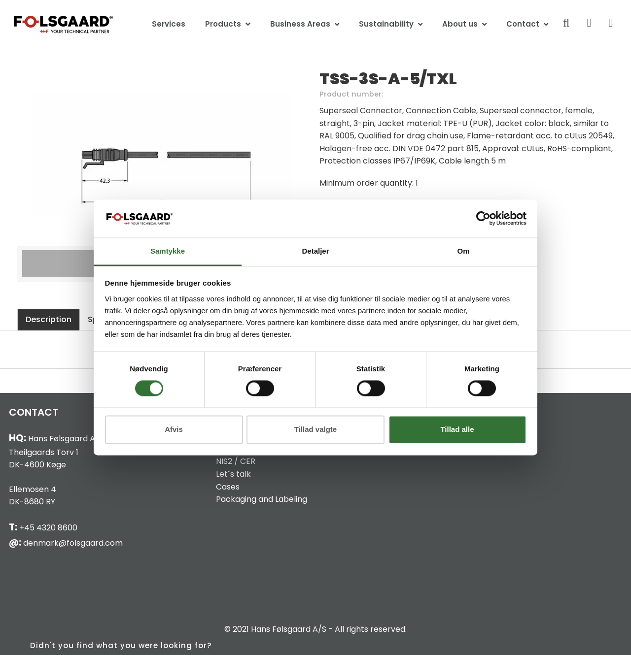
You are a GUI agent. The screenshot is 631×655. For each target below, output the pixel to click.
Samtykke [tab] (167, 251)
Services (168, 24)
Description (48, 319)
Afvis (174, 429)
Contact (522, 24)
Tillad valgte (315, 429)
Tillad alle (457, 429)
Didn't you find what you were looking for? (120, 645)
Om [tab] (463, 251)
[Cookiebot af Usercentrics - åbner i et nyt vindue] (483, 218)
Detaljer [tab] (315, 251)
